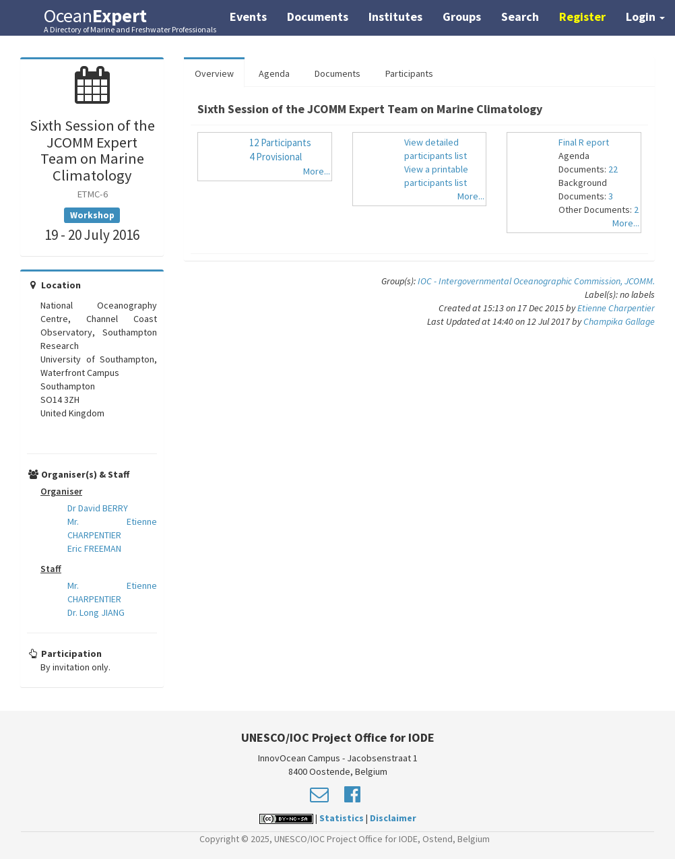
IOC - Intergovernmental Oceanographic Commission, (521, 281)
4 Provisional (275, 156)
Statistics (341, 818)
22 (613, 169)
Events (248, 16)
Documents (317, 16)
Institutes (395, 16)
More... (316, 171)
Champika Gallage (619, 321)
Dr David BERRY (97, 508)
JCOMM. (639, 281)
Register (582, 16)
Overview (214, 73)
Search (520, 16)
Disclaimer (393, 818)
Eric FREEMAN (94, 548)
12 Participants (280, 142)
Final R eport (583, 142)
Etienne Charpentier (616, 308)
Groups (462, 16)
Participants (409, 73)
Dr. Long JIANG (96, 612)
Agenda (274, 73)
